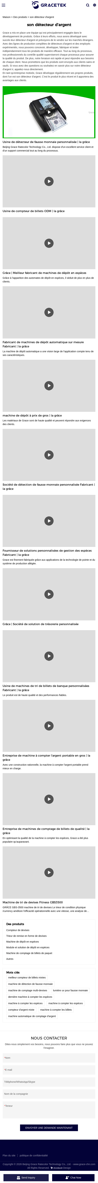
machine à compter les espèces (25, 1003)
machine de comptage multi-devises (27, 990)
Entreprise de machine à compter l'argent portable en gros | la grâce (46, 757)
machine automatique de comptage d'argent (32, 1016)
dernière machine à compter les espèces (30, 996)
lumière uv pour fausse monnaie (70, 990)
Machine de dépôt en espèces (22, 941)
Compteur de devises (17, 930)
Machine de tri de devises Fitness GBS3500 (33, 902)
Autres (9, 959)
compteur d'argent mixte (21, 1009)
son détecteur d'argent (42, 17)
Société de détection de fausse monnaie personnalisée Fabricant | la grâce (49, 487)
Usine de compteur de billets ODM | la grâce (34, 211)
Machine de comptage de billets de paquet (29, 953)
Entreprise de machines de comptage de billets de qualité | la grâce (46, 831)
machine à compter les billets (56, 1009)
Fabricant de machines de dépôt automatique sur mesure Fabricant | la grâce (43, 344)
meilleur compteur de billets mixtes (27, 977)
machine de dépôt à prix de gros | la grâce (32, 415)
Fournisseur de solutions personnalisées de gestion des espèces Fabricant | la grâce (47, 553)
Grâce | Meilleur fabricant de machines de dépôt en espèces (44, 273)
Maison (6, 17)
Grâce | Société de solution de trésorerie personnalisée (40, 624)
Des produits (20, 17)
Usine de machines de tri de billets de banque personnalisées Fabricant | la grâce (46, 688)
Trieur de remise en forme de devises (26, 936)
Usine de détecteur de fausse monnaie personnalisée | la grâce (46, 142)
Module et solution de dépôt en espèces (28, 947)
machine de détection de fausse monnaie (30, 984)
